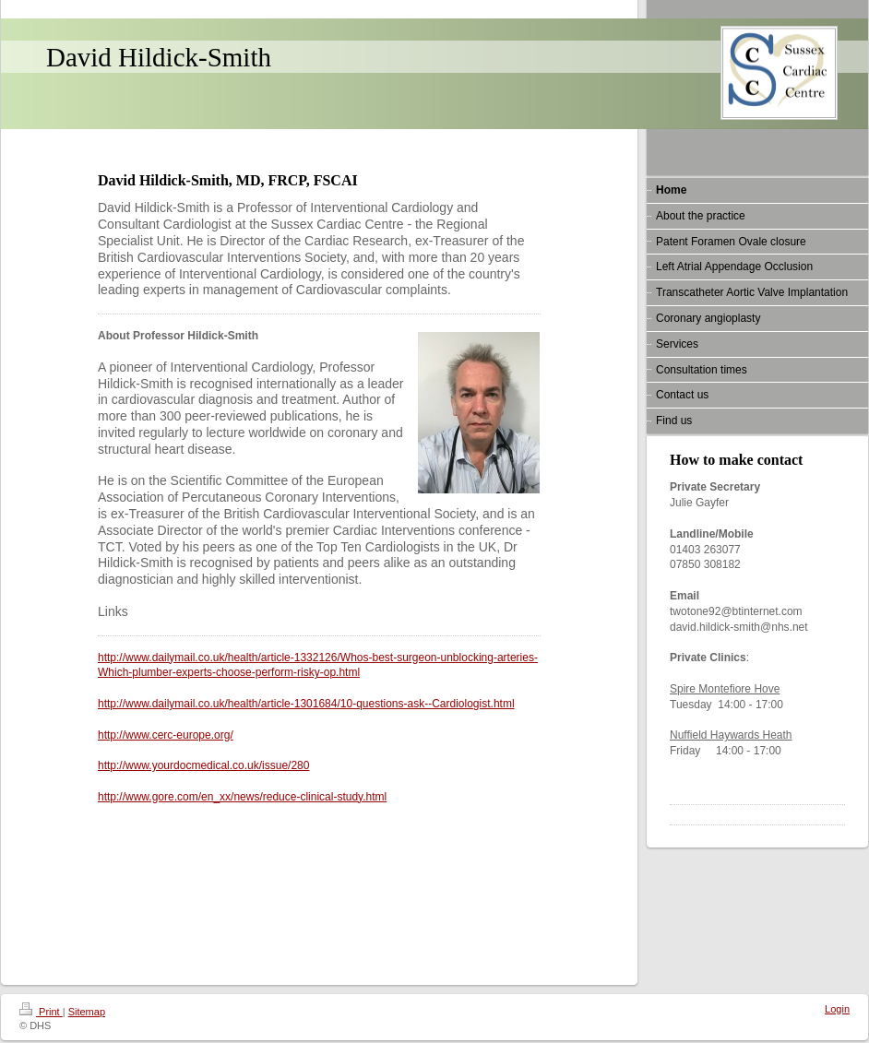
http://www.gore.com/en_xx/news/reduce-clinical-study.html (242, 796)
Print (41, 1011)
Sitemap (86, 1011)
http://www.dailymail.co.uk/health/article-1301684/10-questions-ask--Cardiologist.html (306, 703)
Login (837, 1008)
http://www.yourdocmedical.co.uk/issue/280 (203, 765)
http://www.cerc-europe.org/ (165, 735)
